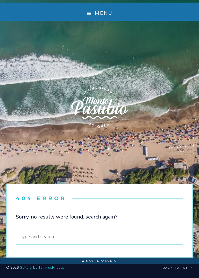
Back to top (178, 267)
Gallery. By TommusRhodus (42, 267)
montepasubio (99, 260)
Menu (100, 13)
